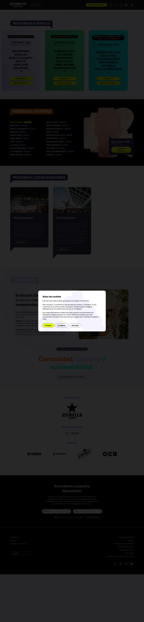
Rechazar (75, 325)
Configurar (61, 325)
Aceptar (48, 325)
